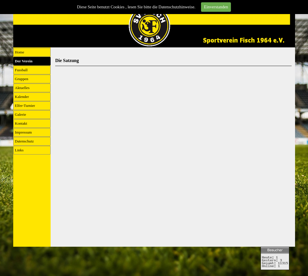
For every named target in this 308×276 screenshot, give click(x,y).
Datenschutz (24, 141)
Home (19, 52)
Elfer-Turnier (25, 105)
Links (19, 150)
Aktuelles (22, 88)
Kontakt (21, 123)
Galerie (20, 114)
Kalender (22, 96)
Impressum (23, 132)
